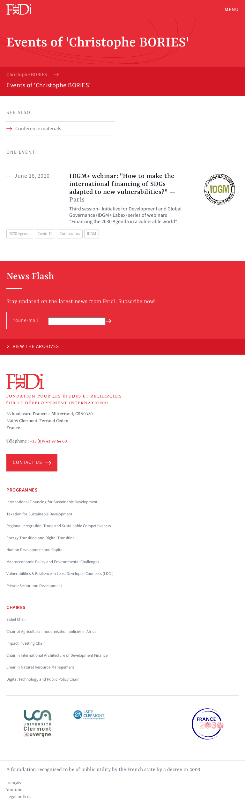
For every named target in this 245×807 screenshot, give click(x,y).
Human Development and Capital (34, 550)
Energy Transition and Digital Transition (40, 538)
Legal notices (18, 797)
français (13, 783)
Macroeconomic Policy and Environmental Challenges (52, 562)
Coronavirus (70, 234)
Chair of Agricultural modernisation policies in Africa (51, 631)
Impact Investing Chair (25, 643)
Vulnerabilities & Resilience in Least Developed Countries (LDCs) (60, 574)
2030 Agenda (19, 234)
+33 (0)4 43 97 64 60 (48, 441)
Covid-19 (45, 234)
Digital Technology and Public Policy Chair (42, 679)
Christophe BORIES (26, 75)
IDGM (91, 234)
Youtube (14, 790)
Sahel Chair (16, 619)
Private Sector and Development (34, 586)
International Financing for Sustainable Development (51, 502)
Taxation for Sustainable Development (39, 514)
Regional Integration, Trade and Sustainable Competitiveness (58, 526)
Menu (232, 9)
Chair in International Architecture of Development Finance (57, 655)
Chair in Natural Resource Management (40, 667)
